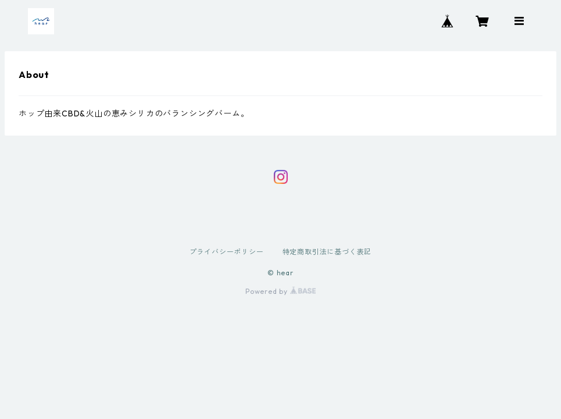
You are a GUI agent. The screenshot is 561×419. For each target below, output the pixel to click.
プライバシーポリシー (227, 251)
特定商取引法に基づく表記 (327, 251)
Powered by (280, 291)
